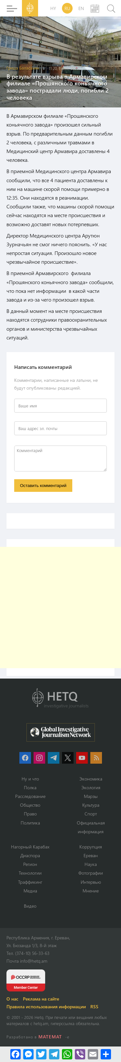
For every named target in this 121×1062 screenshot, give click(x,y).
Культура (90, 805)
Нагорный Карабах (30, 847)
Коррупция (90, 847)
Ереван (91, 855)
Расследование (30, 796)
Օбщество (30, 805)
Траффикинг (30, 882)
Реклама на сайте (41, 999)
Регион (30, 864)
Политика (30, 823)
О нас (12, 999)
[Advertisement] (60, 607)
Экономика (90, 779)
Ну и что (30, 779)
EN (81, 8)
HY (53, 8)
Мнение (91, 891)
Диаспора (30, 855)
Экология (90, 787)
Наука (91, 864)
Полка (30, 787)
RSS (94, 1006)
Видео (30, 906)
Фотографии (90, 873)
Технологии (30, 873)
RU (67, 8)
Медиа (30, 891)
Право (30, 814)
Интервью (91, 882)
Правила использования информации (46, 1006)
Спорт (91, 814)
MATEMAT (50, 1037)
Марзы (91, 796)
